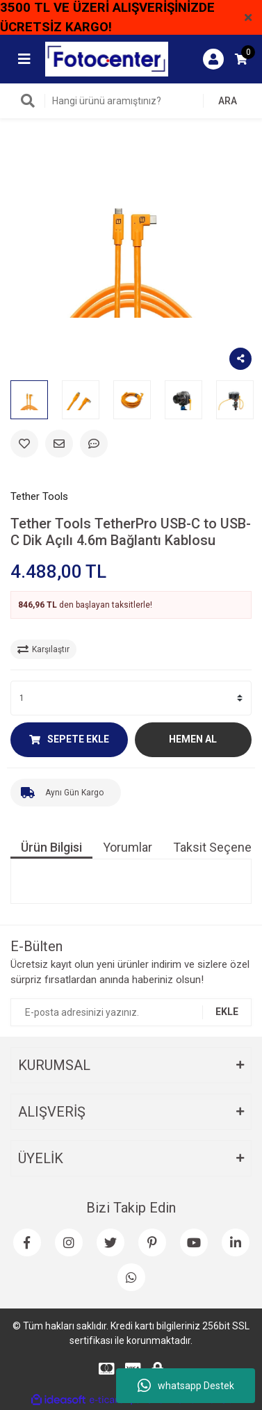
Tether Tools (39, 496)
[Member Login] (213, 59)
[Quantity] (131, 698)
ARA (227, 100)
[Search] (131, 100)
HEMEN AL (193, 739)
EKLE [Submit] (226, 1011)
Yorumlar (127, 847)
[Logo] (106, 58)
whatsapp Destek (186, 1385)
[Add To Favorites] (24, 443)
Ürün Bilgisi (51, 847)
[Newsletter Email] (131, 1012)
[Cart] (241, 59)
